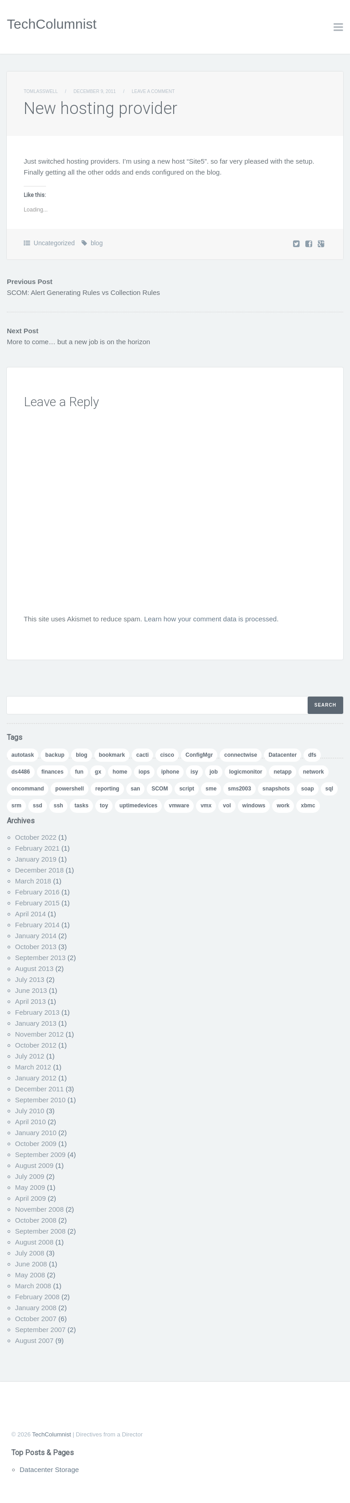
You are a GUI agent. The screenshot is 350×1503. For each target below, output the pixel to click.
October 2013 (36, 946)
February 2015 (37, 903)
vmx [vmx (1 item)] (206, 805)
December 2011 (39, 1089)
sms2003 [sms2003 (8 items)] (239, 788)
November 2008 (39, 1209)
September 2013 (40, 957)
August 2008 (34, 1242)
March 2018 (33, 881)
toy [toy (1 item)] (104, 805)
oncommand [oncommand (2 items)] (27, 788)
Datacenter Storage (49, 1469)
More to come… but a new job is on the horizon (78, 342)
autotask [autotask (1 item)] (22, 755)
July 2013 (29, 979)
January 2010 (36, 1132)
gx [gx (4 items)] (98, 772)
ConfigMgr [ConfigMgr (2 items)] (199, 755)
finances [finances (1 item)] (52, 772)
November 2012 (39, 1034)
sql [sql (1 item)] (329, 788)
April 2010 (30, 1122)
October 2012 (36, 1045)
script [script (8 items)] (186, 788)
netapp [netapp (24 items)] (282, 772)
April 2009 (30, 1198)
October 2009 (36, 1143)
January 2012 (36, 1078)
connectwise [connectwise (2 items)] (240, 755)
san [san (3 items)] (135, 788)
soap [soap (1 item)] (307, 788)
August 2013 (34, 968)
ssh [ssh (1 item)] (58, 805)
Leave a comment (153, 91)
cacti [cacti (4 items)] (142, 755)
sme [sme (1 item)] (211, 788)
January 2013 (36, 1023)
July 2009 (29, 1176)
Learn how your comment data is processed (210, 619)
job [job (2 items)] (214, 772)
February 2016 (37, 892)
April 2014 (30, 914)
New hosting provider (100, 108)
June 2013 (31, 990)
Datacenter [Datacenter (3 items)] (282, 755)
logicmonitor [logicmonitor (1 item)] (245, 772)
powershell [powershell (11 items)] (69, 788)
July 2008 (29, 1253)
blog (97, 243)
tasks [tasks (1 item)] (81, 805)
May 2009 (30, 1187)
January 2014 (36, 936)
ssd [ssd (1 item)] (37, 805)
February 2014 (37, 925)
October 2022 (36, 837)
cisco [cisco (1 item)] (167, 755)
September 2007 (40, 1329)
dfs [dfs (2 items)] (312, 755)
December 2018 (39, 870)
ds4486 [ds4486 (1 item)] (20, 772)
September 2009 (40, 1154)
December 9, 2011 (94, 91)
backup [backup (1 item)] (54, 755)
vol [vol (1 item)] (227, 805)
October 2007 (36, 1318)
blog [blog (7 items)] (81, 755)
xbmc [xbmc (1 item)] (308, 805)
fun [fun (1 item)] (79, 772)
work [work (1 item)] (283, 805)
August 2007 (34, 1340)
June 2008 (31, 1264)
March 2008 (33, 1286)
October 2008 (36, 1220)
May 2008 (30, 1275)
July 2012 (29, 1056)
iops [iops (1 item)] (144, 772)
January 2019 (36, 859)
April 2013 (30, 1001)
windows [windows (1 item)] (254, 805)
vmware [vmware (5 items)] (179, 805)
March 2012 (33, 1067)
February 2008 (37, 1297)
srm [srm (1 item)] (16, 805)
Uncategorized (54, 243)
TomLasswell (40, 91)
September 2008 (40, 1231)
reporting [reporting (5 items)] (107, 788)
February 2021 (37, 848)
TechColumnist (52, 23)
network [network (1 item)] (313, 772)
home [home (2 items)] (120, 772)
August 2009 (34, 1165)
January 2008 (36, 1308)
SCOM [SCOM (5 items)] (159, 788)
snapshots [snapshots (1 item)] (276, 788)
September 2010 (40, 1100)
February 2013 (37, 1012)
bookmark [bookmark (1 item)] (112, 755)
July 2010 (29, 1111)
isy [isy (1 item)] (194, 772)
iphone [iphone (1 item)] (170, 772)
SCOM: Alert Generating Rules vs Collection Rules (83, 292)
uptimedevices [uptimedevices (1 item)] (138, 805)
